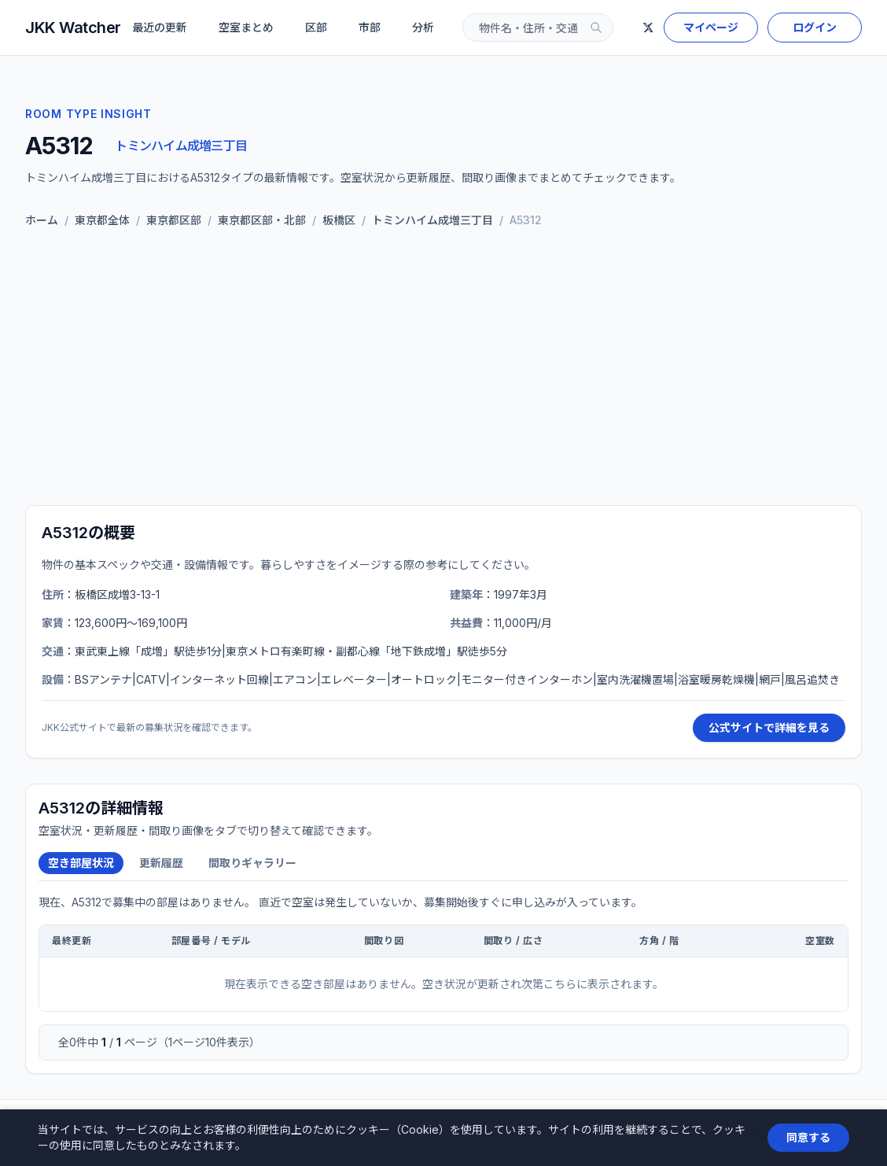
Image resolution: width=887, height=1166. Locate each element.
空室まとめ (246, 27)
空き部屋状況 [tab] (81, 862)
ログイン (815, 27)
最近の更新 (159, 27)
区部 (316, 27)
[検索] (596, 27)
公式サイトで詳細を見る (769, 727)
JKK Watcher (73, 27)
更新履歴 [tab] (161, 862)
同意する (808, 1137)
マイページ (710, 27)
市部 (370, 27)
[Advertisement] (443, 370)
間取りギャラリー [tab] (252, 862)
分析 (423, 27)
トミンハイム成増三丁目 (181, 145)
